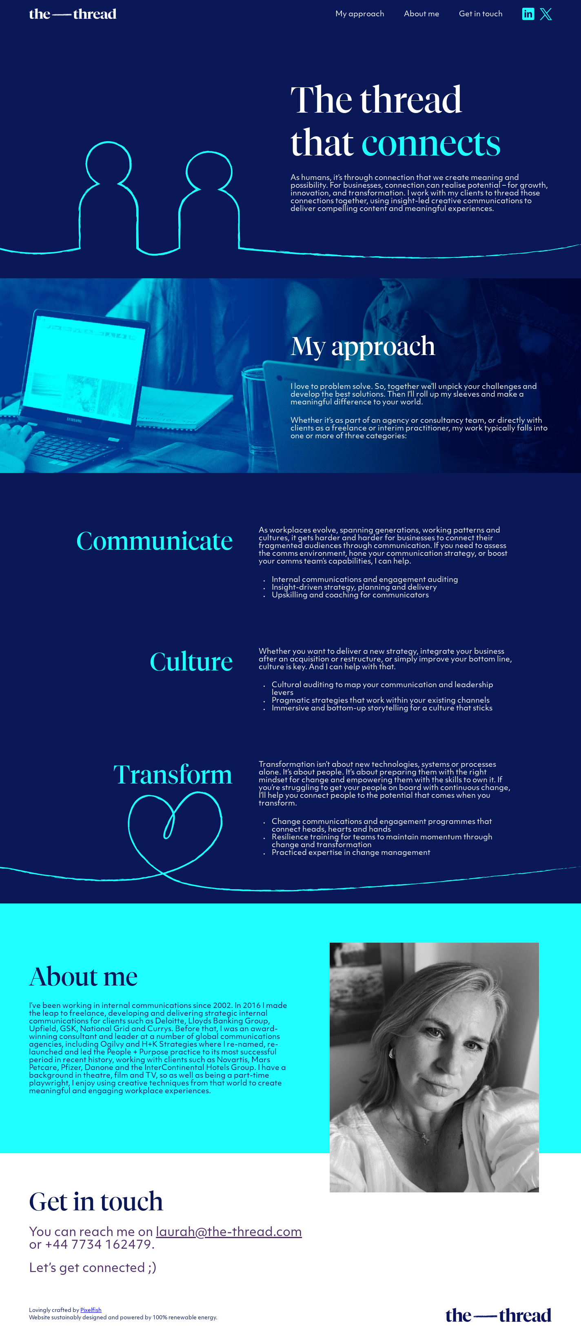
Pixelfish (91, 1310)
